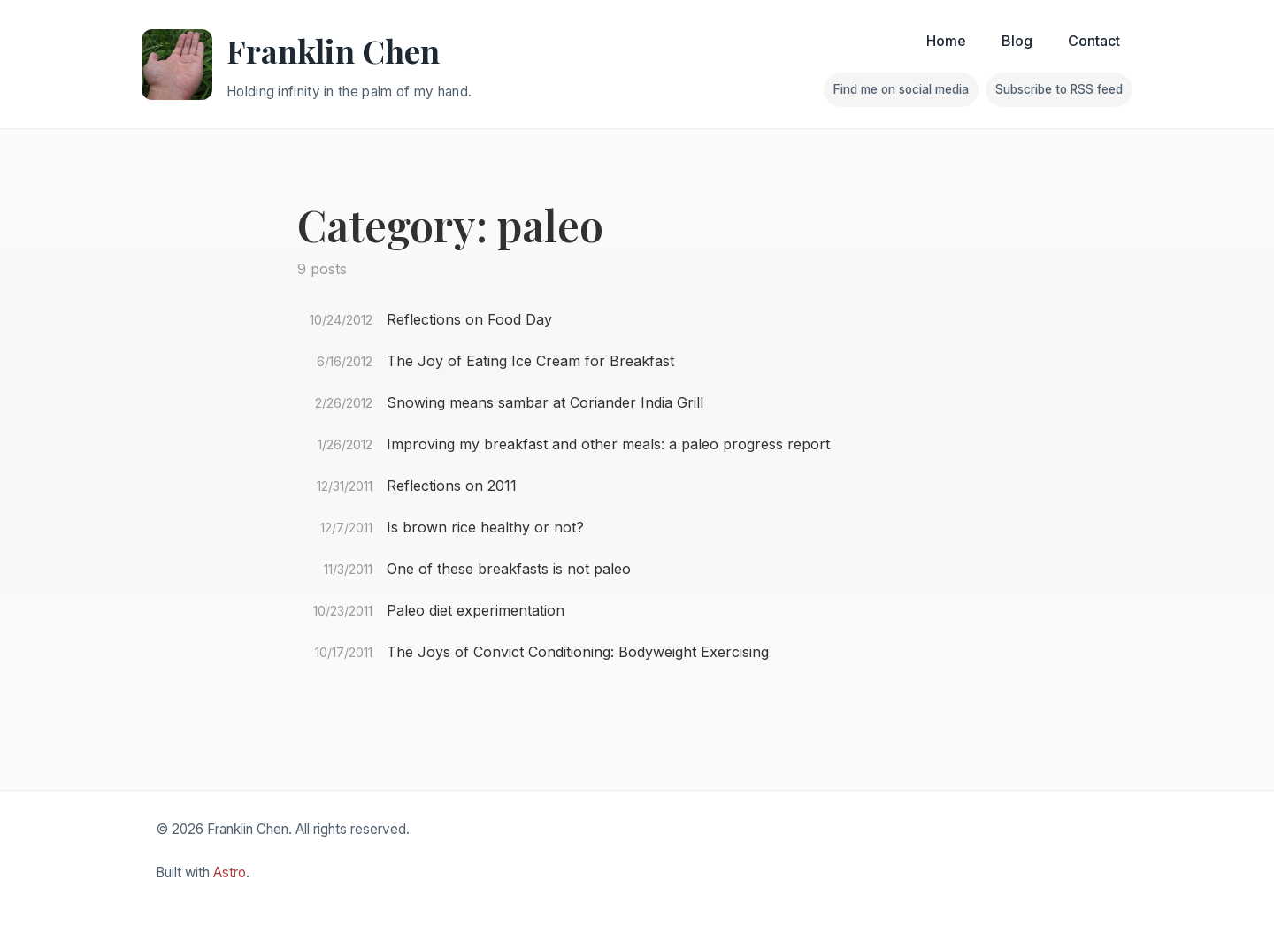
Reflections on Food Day (469, 319)
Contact (1094, 41)
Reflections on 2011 (452, 485)
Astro (229, 872)
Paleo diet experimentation (475, 610)
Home (946, 41)
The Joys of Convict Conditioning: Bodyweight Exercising (578, 652)
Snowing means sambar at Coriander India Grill (545, 402)
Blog (1017, 41)
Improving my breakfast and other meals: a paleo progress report (608, 444)
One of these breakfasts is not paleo (509, 569)
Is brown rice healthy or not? (485, 527)
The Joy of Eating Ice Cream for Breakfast (530, 361)
